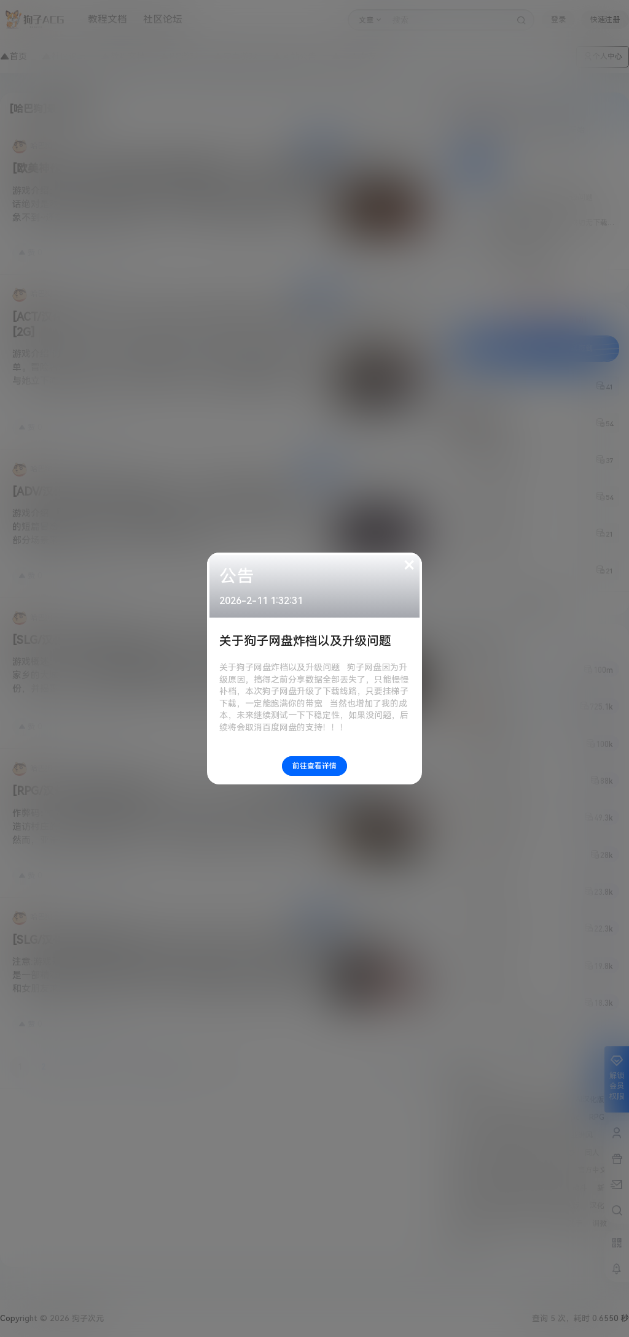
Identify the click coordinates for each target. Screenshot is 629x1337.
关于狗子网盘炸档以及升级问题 (305, 641)
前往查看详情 (314, 766)
